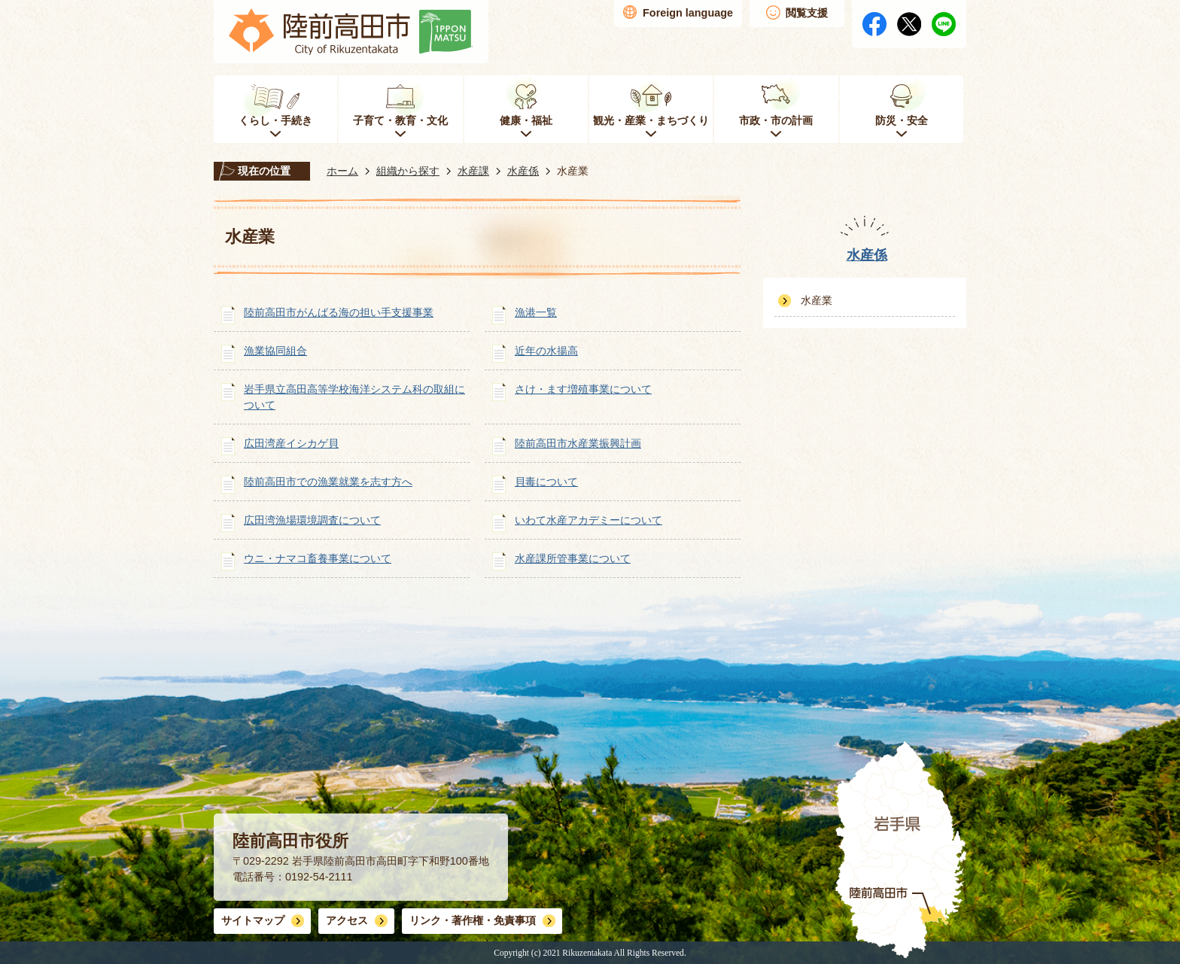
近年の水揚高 (546, 351)
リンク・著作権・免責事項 (472, 920)
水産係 (523, 171)
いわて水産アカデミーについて (588, 520)
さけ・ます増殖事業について (583, 389)
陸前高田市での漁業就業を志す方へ (328, 482)
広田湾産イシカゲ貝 (291, 443)
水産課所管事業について (573, 558)
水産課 (473, 171)
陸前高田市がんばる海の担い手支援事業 (338, 312)
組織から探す (407, 171)
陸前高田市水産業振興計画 (578, 443)
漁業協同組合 (275, 351)
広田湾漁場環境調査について (312, 520)
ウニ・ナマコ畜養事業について (317, 558)
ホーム (342, 171)
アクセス (347, 920)
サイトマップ (252, 920)
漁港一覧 (536, 312)
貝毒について (546, 482)
